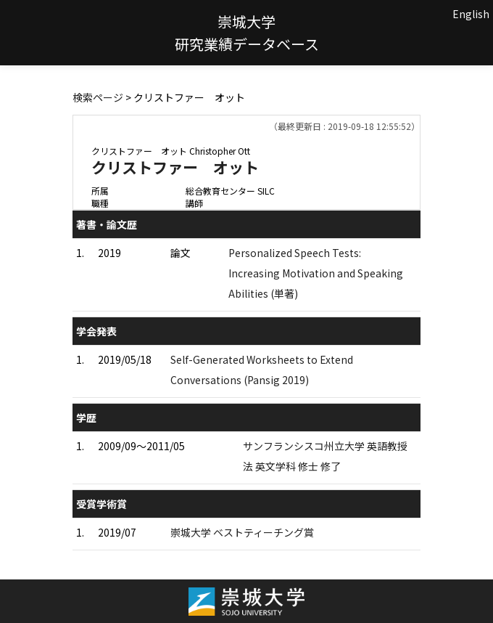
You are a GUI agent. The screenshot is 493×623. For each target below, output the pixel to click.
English (470, 14)
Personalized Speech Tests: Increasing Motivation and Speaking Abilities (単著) (315, 273)
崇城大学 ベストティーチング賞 (242, 532)
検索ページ (97, 97)
